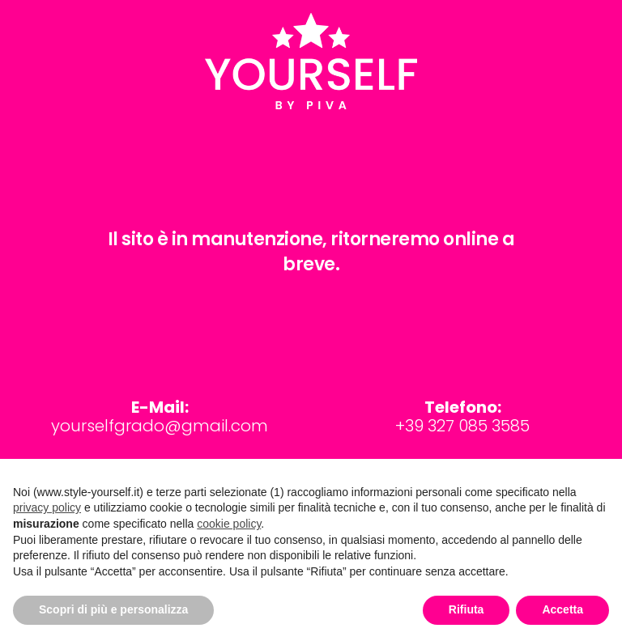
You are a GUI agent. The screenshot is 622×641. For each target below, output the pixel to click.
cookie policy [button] (229, 523)
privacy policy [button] (47, 507)
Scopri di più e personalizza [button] (113, 609)
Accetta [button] (562, 609)
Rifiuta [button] (466, 609)
